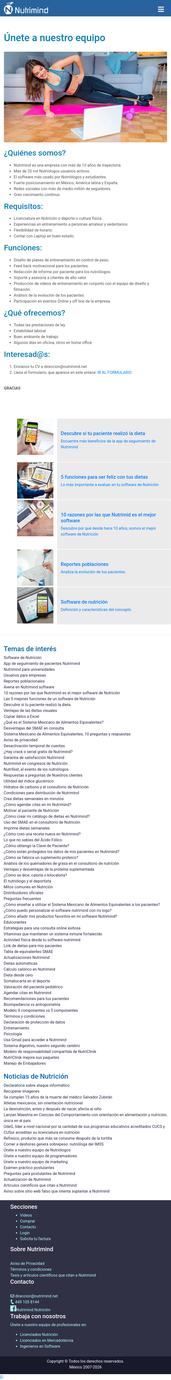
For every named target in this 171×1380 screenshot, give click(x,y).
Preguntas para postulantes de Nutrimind (39, 1173)
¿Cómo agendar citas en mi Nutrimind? (37, 804)
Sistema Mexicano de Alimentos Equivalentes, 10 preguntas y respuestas (67, 734)
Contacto (28, 1227)
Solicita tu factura (35, 1238)
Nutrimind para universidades (29, 669)
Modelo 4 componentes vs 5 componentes (41, 1010)
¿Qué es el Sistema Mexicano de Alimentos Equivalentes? (54, 722)
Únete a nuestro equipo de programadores (40, 1156)
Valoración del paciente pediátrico (33, 987)
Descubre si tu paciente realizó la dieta (37, 704)
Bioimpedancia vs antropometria (32, 1004)
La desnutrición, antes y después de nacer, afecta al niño (52, 1109)
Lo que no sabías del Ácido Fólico (33, 840)
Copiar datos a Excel (21, 716)
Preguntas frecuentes (22, 898)
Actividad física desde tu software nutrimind (42, 940)
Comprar (27, 1221)
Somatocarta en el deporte (27, 981)
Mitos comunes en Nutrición (28, 887)
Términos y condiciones (24, 1016)
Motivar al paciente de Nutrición (31, 810)
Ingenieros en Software (40, 1346)
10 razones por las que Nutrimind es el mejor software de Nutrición (62, 693)
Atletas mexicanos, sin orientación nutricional (43, 1103)
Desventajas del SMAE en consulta (34, 728)
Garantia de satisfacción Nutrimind (34, 757)
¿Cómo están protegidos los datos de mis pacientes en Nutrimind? (61, 851)
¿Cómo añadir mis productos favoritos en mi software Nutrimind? (60, 916)
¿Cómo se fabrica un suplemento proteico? (41, 857)
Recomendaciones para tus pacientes (36, 998)
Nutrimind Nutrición (33, 1309)
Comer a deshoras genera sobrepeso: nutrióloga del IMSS (54, 1144)
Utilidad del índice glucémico (29, 781)
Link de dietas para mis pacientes (33, 945)
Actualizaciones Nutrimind (27, 957)
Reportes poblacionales (24, 681)
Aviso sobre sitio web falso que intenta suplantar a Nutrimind (57, 1191)
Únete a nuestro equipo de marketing (36, 1162)
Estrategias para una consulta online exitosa (42, 928)
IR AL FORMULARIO (115, 372)
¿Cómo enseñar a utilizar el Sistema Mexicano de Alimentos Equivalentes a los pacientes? (82, 904)
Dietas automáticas (20, 963)
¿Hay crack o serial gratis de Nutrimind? (38, 751)
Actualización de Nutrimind (27, 1179)
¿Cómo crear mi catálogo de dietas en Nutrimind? (47, 816)
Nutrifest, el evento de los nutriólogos (36, 769)
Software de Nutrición (22, 657)
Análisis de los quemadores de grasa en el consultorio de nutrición (61, 863)
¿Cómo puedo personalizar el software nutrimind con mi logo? (57, 910)
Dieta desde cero (18, 975)
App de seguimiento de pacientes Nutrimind (42, 663)
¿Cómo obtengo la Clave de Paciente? (36, 845)
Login (25, 1233)
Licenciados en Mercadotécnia (46, 1340)
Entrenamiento (16, 1028)
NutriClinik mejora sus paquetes (31, 1057)
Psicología (13, 1034)
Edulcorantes (15, 922)
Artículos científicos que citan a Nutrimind (40, 1185)
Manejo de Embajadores (25, 1063)
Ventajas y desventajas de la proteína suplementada (49, 869)
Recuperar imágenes (21, 1091)
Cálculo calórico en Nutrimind (29, 969)
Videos (26, 1215)
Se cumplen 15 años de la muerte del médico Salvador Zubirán (58, 1097)
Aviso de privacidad (20, 740)
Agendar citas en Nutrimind (27, 992)
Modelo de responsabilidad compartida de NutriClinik (50, 1051)
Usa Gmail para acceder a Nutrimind (35, 1040)
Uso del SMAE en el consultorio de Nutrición (42, 822)
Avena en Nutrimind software (29, 687)
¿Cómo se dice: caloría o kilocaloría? (35, 875)
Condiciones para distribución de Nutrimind (41, 793)
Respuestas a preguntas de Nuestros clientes (43, 775)
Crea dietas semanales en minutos (34, 798)
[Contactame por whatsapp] (1, 1377)
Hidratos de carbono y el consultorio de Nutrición (46, 787)
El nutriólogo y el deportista (27, 881)
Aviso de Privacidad (27, 1263)
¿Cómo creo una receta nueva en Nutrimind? (42, 834)
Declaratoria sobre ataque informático (37, 1085)
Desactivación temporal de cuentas (34, 746)
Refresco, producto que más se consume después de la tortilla (58, 1138)
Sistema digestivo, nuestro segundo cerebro (42, 1045)
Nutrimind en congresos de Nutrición (36, 763)
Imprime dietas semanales (27, 828)
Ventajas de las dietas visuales (30, 710)
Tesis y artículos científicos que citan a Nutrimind (53, 1275)
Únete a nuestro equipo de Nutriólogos (37, 1150)
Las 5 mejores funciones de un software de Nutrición (49, 698)
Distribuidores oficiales (24, 893)
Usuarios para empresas (25, 675)
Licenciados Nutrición (39, 1334)
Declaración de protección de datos (34, 1022)
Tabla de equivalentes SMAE (28, 951)
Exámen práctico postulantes (29, 1167)
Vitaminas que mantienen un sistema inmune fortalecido (53, 934)
